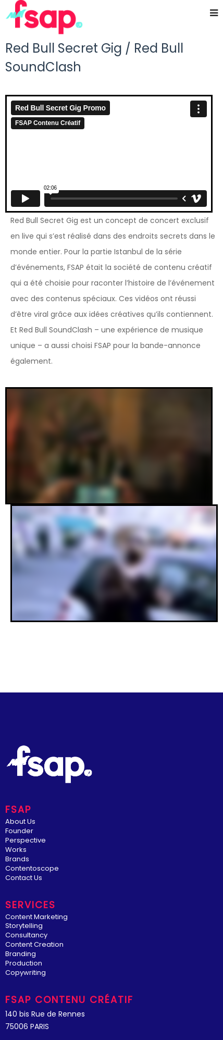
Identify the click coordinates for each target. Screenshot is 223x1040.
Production (23, 963)
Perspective (25, 840)
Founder (19, 831)
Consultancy (26, 935)
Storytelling (24, 926)
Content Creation (34, 944)
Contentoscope (32, 868)
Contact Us (23, 878)
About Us (20, 822)
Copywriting (25, 973)
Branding (20, 954)
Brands (17, 859)
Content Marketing (36, 917)
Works (16, 850)
